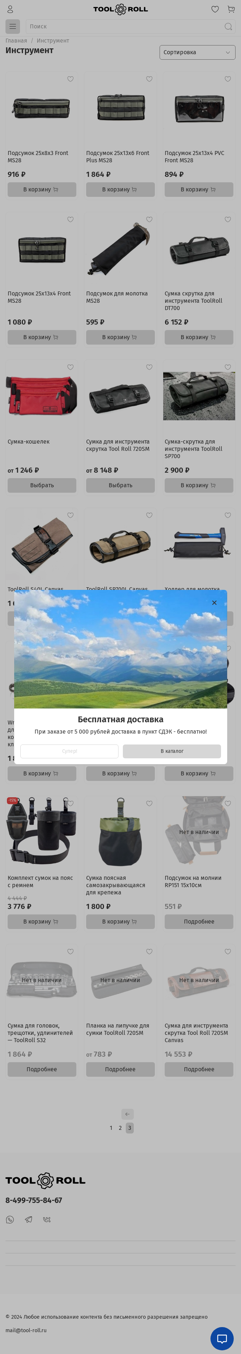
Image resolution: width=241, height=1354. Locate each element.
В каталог (171, 751)
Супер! (69, 751)
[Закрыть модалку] (214, 603)
